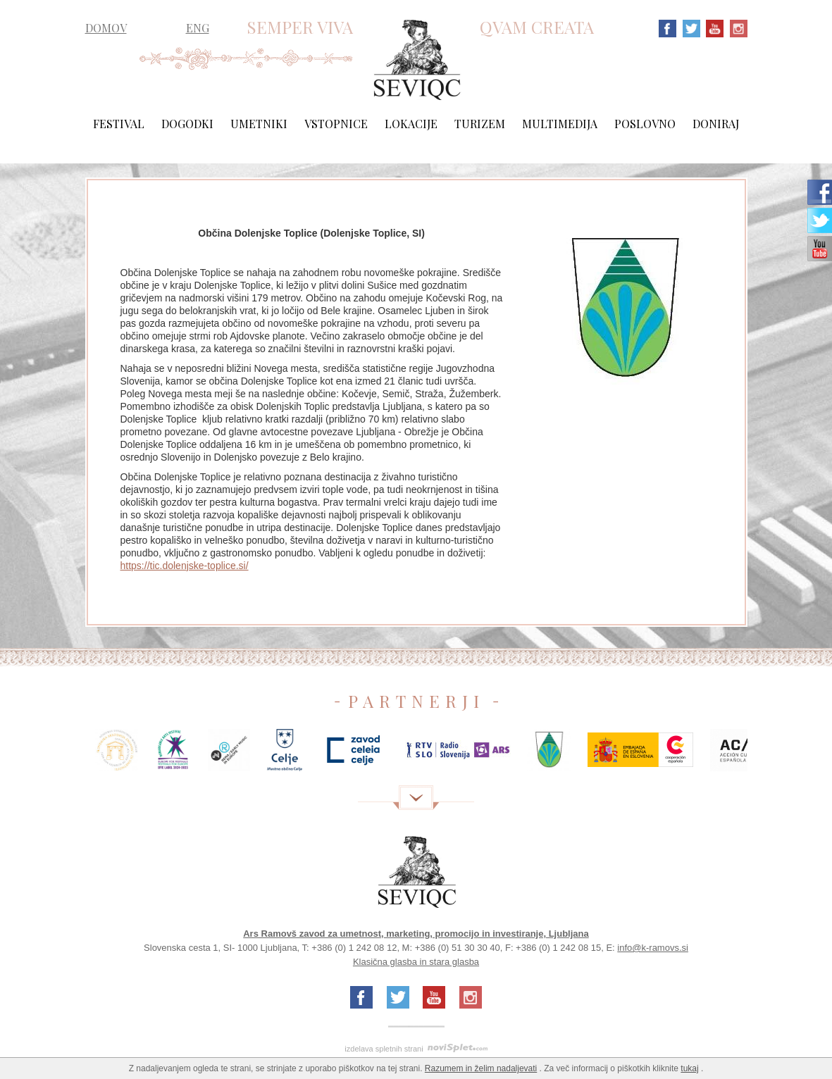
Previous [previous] (64, 755)
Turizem (479, 123)
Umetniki (258, 123)
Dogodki (187, 123)
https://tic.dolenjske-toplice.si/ (184, 565)
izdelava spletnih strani (383, 1048)
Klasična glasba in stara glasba (416, 961)
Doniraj (716, 123)
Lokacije (411, 123)
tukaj (689, 1068)
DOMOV (106, 28)
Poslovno (645, 123)
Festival (118, 123)
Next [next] (769, 755)
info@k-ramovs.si (652, 947)
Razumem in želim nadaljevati (481, 1068)
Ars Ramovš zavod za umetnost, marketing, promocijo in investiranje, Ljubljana (416, 933)
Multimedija (559, 123)
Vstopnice (336, 123)
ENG (197, 27)
